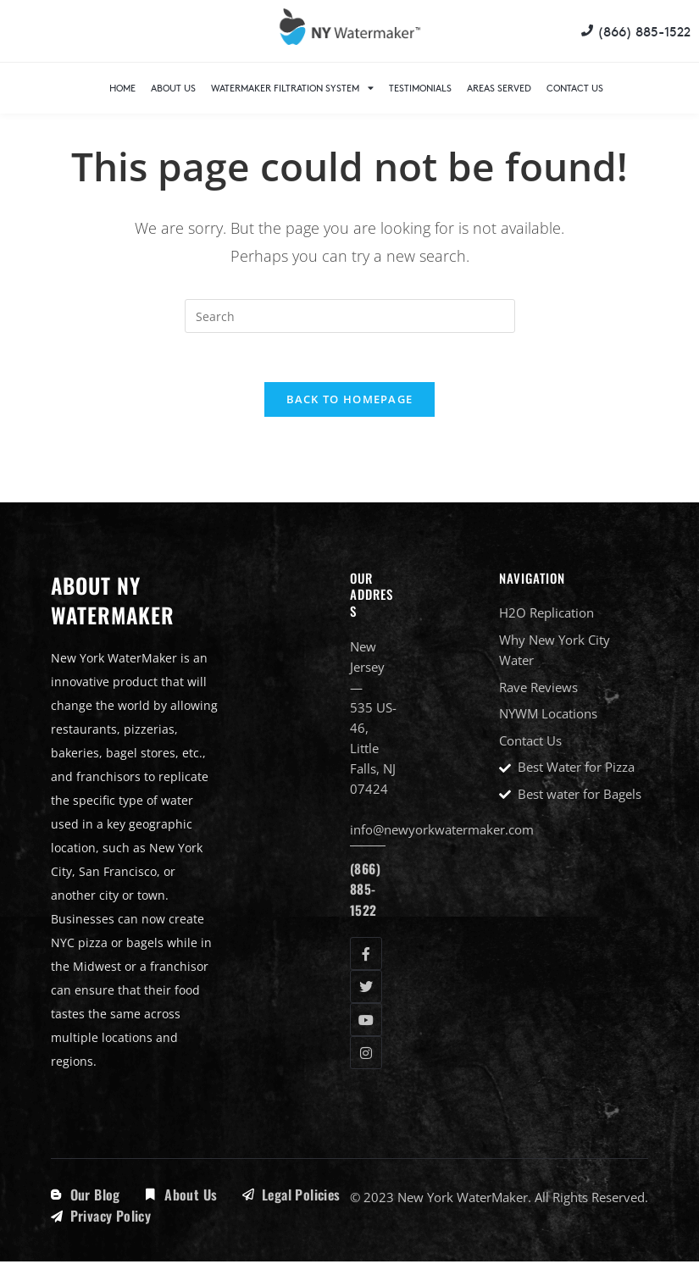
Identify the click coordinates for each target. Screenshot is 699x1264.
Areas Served (499, 87)
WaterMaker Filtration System (292, 88)
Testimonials (420, 87)
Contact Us (574, 87)
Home (122, 87)
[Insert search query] (350, 316)
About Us (173, 87)
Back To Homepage (349, 401)
